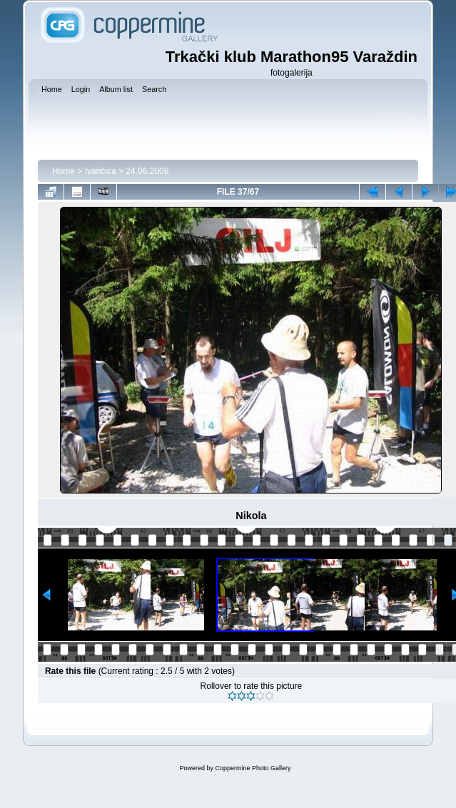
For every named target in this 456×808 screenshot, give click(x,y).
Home (63, 171)
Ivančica (100, 171)
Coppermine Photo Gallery (252, 768)
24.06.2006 (147, 171)
